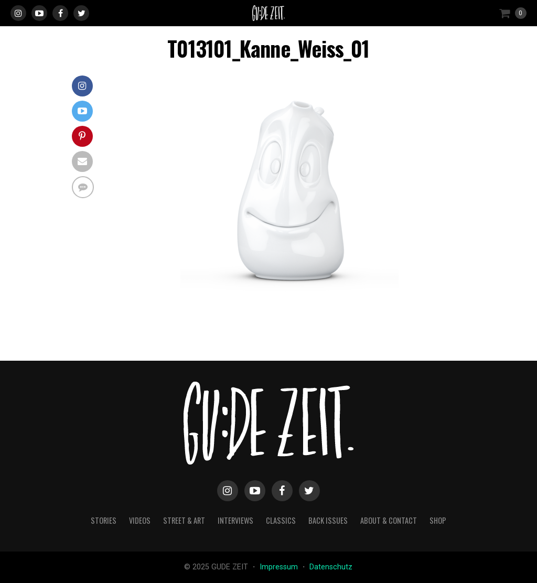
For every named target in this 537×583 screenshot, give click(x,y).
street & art (184, 520)
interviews (235, 520)
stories (103, 520)
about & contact (388, 520)
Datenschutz (330, 567)
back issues (328, 520)
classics (281, 520)
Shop (437, 520)
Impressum (280, 567)
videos (140, 520)
